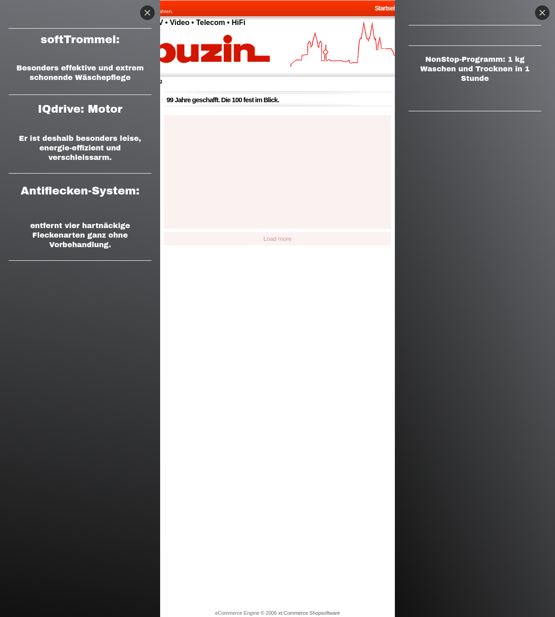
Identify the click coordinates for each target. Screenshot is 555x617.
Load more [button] (277, 238)
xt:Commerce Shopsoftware (309, 613)
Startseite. (388, 8)
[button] (192, 143)
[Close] (542, 12)
